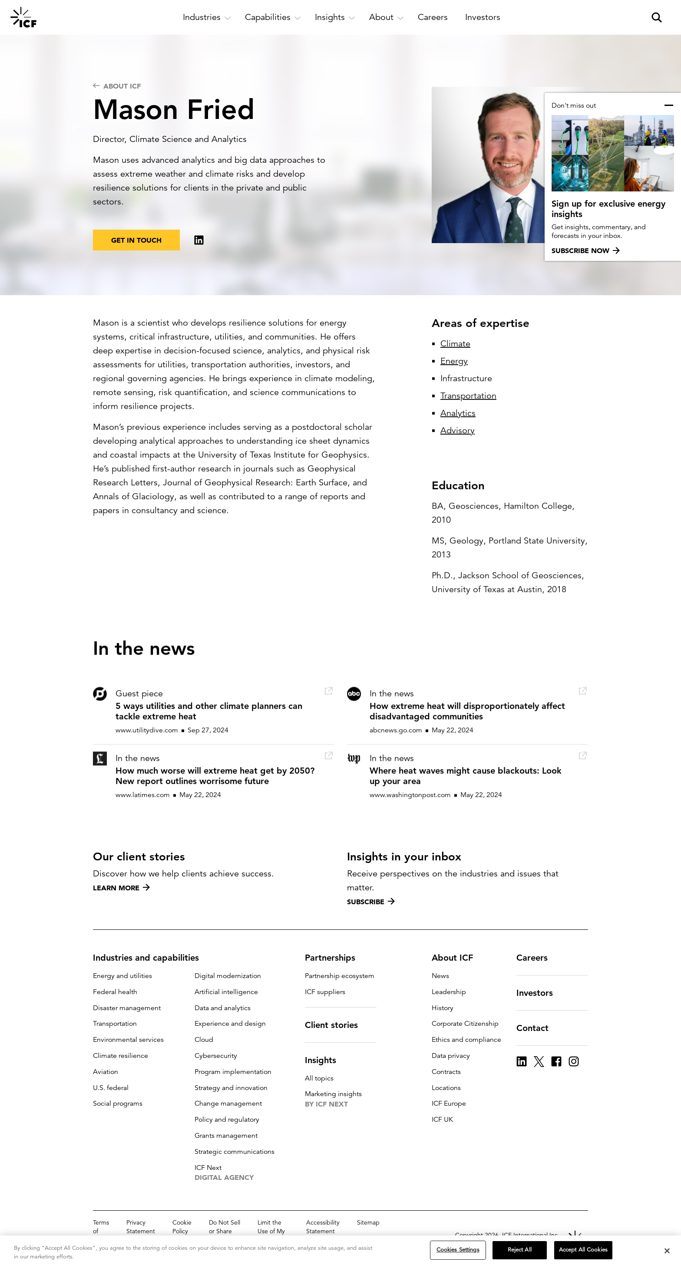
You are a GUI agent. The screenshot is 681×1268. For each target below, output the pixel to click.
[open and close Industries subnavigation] (207, 17)
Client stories (336, 1025)
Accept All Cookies (583, 1249)
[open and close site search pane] (657, 17)
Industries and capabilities (151, 958)
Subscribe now (586, 250)
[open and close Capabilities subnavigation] (273, 17)
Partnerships (335, 958)
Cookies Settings (457, 1249)
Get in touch (136, 240)
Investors (539, 993)
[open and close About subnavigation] (386, 17)
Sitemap (368, 1222)
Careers (537, 958)
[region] (340, 1251)
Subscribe (371, 902)
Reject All (520, 1249)
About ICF (457, 958)
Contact (537, 1028)
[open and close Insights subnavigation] (335, 17)
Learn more (121, 888)
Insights (326, 1060)
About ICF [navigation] (117, 86)
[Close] (667, 1250)
